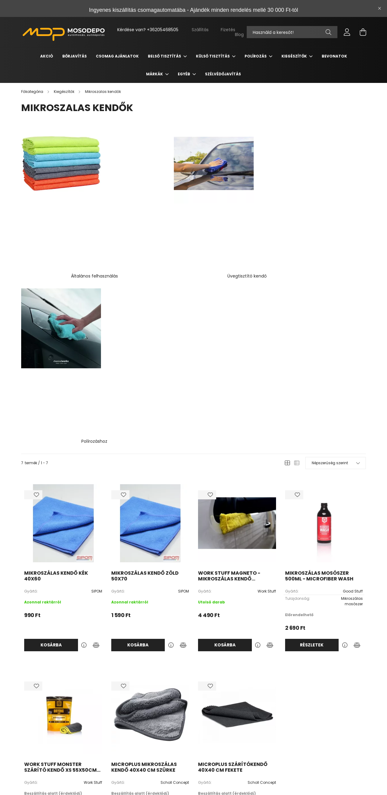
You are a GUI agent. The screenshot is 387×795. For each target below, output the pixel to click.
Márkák (155, 74)
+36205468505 (162, 30)
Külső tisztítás (213, 56)
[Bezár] (379, 8)
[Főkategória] (32, 91)
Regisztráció (229, 707)
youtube (163, 736)
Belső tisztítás (165, 56)
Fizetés (228, 30)
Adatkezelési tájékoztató (307, 707)
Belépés (225, 698)
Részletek (312, 415)
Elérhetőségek (297, 734)
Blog (239, 34)
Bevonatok (334, 56)
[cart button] (363, 32)
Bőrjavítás (74, 56)
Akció (46, 56)
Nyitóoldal (160, 698)
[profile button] (347, 32)
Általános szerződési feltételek (312, 698)
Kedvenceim (229, 734)
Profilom (225, 716)
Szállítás (200, 30)
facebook (151, 736)
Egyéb (184, 74)
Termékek (160, 707)
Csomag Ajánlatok (117, 56)
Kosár (223, 725)
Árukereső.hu (109, 787)
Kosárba (51, 415)
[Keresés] (328, 32)
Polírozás (256, 56)
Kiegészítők (294, 56)
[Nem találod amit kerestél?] (292, 32)
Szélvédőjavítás (223, 74)
